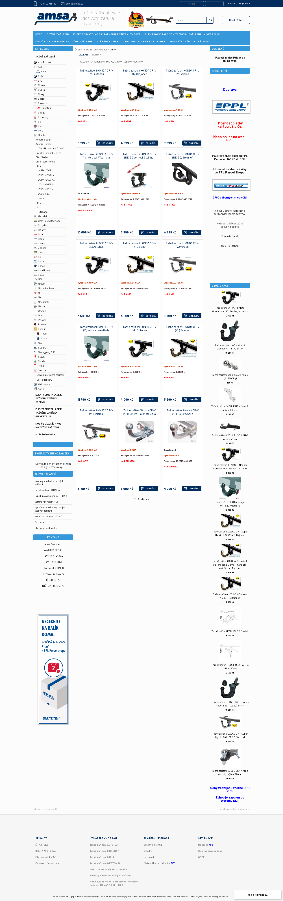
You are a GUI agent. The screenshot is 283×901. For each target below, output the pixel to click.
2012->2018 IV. (46, 184)
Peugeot (40, 319)
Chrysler (40, 225)
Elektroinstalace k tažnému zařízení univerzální (48, 412)
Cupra (39, 89)
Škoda (39, 361)
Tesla (39, 365)
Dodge (39, 112)
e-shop (224, 808)
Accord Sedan (43, 139)
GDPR (201, 856)
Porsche (40, 324)
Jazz (38, 207)
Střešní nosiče (45, 434)
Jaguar (40, 247)
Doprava (39, 522)
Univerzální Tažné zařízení (50, 374)
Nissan (39, 306)
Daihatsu (43, 107)
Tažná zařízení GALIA (102, 856)
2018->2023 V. (46, 189)
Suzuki (39, 356)
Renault (40, 328)
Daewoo (40, 103)
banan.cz (243, 808)
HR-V (38, 202)
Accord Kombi (43, 143)
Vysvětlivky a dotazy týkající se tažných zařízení (51, 509)
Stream (42, 211)
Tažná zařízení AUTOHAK (48, 490)
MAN (38, 279)
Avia (41, 71)
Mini (38, 297)
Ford (38, 130)
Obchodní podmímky (46, 527)
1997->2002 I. (45, 170)
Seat (38, 343)
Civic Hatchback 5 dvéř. (48, 152)
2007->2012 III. (46, 179)
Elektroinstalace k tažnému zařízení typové (48, 398)
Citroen (40, 85)
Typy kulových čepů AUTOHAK (51, 495)
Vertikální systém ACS (47, 501)
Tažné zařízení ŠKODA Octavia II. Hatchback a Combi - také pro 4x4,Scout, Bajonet (230, 564)
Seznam (96, 54)
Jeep (38, 252)
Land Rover (42, 270)
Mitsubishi (41, 301)
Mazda (39, 283)
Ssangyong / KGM (45, 352)
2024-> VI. (44, 193)
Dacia (39, 98)
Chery (39, 94)
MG (37, 292)
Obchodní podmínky (210, 850)
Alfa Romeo (42, 62)
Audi (38, 66)
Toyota (40, 370)
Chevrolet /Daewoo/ (47, 220)
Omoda (40, 310)
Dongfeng (41, 117)
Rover (41, 333)
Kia (38, 256)
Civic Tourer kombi (46, 161)
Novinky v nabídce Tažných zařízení (110, 875)
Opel (38, 315)
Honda (39, 135)
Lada (39, 261)
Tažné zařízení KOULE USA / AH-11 (230, 631)
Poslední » (143, 499)
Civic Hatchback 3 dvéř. (51, 148)
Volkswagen (42, 384)
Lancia (39, 265)
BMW (38, 76)
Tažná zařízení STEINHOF (104, 850)
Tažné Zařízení (45, 56)
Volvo (39, 388)
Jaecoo (40, 243)
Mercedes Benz (44, 288)
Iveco (39, 238)
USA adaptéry (44, 379)
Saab (41, 338)
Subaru (40, 347)
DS (37, 121)
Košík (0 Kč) (235, 19)
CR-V (38, 165)
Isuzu (38, 234)
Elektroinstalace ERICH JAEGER (108, 869)
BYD (38, 80)
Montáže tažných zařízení (48, 516)
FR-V (41, 198)
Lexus (39, 274)
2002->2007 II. (46, 175)
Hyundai (40, 216)
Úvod (77, 49)
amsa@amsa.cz (74, 3)
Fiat (38, 126)
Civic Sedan (42, 157)
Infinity (39, 229)
